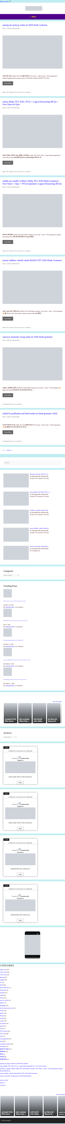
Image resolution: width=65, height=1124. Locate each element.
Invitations (3, 990)
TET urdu (17, 92)
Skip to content (5, 1)
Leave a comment (25, 92)
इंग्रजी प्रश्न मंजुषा (4, 1049)
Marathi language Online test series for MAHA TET (13, 640)
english (2, 980)
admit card (3, 969)
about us (2, 1083)
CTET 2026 (3, 972)
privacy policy (4, 1080)
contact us (3, 1085)
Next (10, 450)
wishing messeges (5, 1044)
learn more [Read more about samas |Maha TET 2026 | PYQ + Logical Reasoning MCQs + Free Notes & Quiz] (7, 162)
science (2, 1021)
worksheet (3, 1046)
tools (1, 1036)
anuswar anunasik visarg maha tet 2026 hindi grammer (28, 337)
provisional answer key (6, 1008)
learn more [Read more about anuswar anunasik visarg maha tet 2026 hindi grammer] (7, 395)
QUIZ (1, 1010)
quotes (2, 1013)
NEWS (2, 1003)
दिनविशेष (2, 1051)
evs (1, 982)
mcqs (1, 998)
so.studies (3, 1023)
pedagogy (3, 1005)
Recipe (2, 1016)
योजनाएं (2, 1056)
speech (2, 1026)
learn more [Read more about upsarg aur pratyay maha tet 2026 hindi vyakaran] (7, 83)
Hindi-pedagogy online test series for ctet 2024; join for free (15, 679)
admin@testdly (9, 607)
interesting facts (4, 987)
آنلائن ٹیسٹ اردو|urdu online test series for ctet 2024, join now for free (16, 659)
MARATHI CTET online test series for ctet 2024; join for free (15, 620)
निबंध (1, 1054)
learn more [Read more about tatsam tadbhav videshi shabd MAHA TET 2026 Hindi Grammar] (7, 318)
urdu (1, 1041)
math (1, 995)
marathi (2, 993)
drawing (2, 977)
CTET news (3, 975)
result (1, 1018)
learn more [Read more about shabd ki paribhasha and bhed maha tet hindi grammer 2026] (7, 432)
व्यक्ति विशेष (3, 1059)
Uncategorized (7, 404)
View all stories (57, 701)
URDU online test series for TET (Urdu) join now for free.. (14, 601)
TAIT (1, 1028)
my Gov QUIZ (4, 1000)
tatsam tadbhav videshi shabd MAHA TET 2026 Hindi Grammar (32, 260)
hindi (4, 92)
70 (7, 450)
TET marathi (10, 92)
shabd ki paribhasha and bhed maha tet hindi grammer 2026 (30, 413)
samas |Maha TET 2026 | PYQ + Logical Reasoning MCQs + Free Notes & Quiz (23, 1066)
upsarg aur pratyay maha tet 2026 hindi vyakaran (25, 25)
